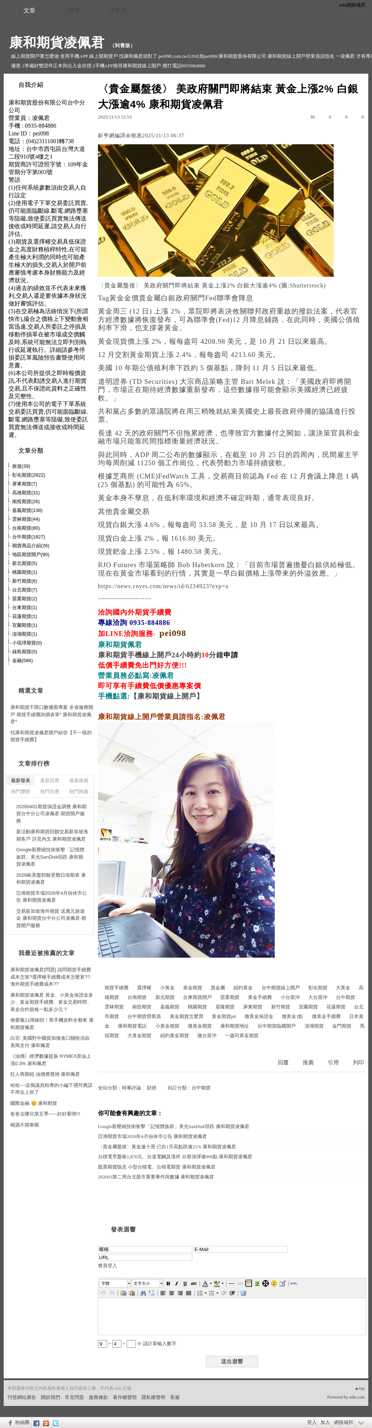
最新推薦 (78, 780)
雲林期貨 (114, 1007)
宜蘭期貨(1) (24, 625)
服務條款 (98, 1397)
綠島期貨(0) (24, 651)
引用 (333, 1062)
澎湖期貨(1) (24, 634)
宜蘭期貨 (308, 1007)
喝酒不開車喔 (24, 1125)
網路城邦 (343, 1422)
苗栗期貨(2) (24, 598)
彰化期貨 (317, 987)
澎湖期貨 (314, 1026)
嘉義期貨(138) (27, 510)
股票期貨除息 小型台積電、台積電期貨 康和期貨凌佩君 (156, 1167)
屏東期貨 (252, 1007)
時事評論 (131, 1088)
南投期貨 (141, 1007)
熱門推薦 (78, 791)
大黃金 (343, 987)
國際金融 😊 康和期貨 (33, 1103)
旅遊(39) (21, 466)
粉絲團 (22, 1422)
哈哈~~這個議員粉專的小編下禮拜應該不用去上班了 (51, 1088)
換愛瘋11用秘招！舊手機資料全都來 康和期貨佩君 (52, 1023)
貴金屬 (218, 987)
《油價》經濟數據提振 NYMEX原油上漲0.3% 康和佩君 (50, 1059)
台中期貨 (345, 997)
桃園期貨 (197, 1007)
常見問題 (74, 1397)
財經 (152, 1088)
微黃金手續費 (326, 1016)
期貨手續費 (117, 987)
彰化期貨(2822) (28, 475)
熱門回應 (49, 791)
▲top (360, 1388)
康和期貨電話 (132, 1026)
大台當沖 (317, 997)
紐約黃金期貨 (174, 1035)
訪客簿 (118, 10)
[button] (115, 1283)
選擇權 (144, 987)
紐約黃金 (243, 987)
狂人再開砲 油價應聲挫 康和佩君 (45, 1074)
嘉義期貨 (169, 1007)
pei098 (172, 633)
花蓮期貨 (335, 1007)
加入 (325, 1422)
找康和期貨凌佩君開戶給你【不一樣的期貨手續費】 (51, 736)
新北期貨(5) (24, 563)
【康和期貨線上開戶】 (167, 696)
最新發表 (20, 780)
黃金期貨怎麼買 (186, 1016)
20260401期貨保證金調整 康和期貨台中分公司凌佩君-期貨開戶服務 (51, 814)
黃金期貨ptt (224, 1016)
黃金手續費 (260, 997)
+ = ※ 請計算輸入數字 (137, 1343)
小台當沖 (290, 997)
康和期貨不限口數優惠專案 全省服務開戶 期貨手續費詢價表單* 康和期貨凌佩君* (51, 714)
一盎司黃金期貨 (242, 1035)
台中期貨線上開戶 (281, 987)
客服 (175, 1397)
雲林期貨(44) (26, 519)
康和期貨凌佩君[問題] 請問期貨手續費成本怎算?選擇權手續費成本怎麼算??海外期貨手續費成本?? (50, 977)
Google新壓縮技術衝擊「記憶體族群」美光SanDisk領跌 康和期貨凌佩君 (173, 1126)
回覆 (283, 1062)
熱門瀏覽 (20, 791)
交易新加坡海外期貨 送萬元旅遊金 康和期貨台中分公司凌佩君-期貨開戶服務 (51, 918)
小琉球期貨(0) (27, 643)
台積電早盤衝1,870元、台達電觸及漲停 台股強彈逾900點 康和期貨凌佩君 (175, 1156)
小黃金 (167, 987)
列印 (358, 1062)
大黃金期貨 (139, 1035)
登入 (312, 1422)
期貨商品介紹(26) (30, 545)
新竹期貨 (280, 1007)
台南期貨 (137, 997)
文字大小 (142, 1283)
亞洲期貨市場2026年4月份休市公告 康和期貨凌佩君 (152, 1136)
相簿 (74, 10)
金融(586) (22, 660)
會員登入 (107, 1265)
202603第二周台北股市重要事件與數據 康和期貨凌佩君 (156, 1177)
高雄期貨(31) (26, 492)
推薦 (308, 1062)
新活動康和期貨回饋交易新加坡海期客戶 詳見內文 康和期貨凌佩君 (52, 835)
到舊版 (122, 45)
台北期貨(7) (24, 590)
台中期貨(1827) (28, 537)
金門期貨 (341, 1026)
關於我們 (50, 1397)
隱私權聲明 (153, 1397)
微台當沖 (207, 1035)
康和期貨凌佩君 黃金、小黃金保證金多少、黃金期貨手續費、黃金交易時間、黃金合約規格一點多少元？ (51, 1002)
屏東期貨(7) (24, 484)
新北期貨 (165, 997)
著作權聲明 (125, 1397)
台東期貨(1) (24, 607)
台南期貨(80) (26, 528)
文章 (29, 10)
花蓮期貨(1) (24, 616)
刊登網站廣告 (21, 1397)
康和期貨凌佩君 (57, 42)
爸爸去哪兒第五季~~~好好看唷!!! (45, 1114)
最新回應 (49, 780)
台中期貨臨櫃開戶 (276, 1026)
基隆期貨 (225, 1007)
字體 (105, 1283)
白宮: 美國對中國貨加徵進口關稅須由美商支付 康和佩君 (50, 1041)
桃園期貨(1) (24, 572)
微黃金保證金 (259, 1016)
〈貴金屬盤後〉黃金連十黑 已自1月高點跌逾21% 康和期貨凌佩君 (167, 1146)
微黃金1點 (292, 1016)
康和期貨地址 (234, 1026)
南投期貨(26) (26, 501)
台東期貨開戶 (197, 997)
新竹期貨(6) (24, 581)
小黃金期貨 (167, 1026)
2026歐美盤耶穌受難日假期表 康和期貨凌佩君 (51, 878)
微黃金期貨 (200, 1026)
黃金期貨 (192, 987)
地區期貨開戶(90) (30, 554)
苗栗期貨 (229, 997)
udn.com (357, 1397)
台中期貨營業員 (144, 1016)
